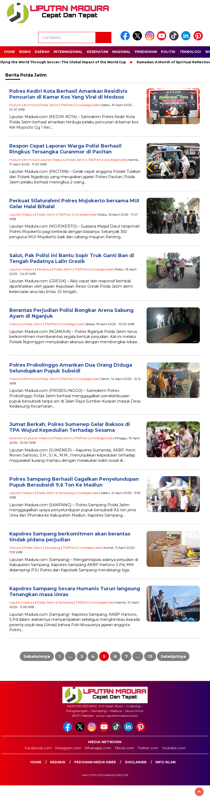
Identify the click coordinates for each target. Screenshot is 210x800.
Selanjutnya (173, 656)
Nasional (121, 52)
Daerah (42, 52)
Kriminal (30, 105)
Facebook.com (38, 748)
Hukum (15, 105)
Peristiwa (44, 269)
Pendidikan (146, 52)
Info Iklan (165, 762)
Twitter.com (148, 748)
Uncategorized (87, 105)
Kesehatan (97, 52)
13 (150, 656)
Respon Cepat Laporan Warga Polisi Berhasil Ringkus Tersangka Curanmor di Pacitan (65, 149)
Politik (168, 52)
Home (9, 52)
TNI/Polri (67, 105)
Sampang (65, 493)
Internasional (68, 52)
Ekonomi (16, 438)
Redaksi (57, 762)
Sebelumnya (36, 656)
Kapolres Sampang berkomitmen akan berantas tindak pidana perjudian (69, 537)
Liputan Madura (51, 160)
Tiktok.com (124, 748)
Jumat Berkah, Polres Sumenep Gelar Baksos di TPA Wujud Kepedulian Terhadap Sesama (69, 427)
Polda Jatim (48, 105)
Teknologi (190, 52)
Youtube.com (173, 748)
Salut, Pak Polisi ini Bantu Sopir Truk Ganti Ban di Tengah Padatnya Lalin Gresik (71, 259)
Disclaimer (136, 762)
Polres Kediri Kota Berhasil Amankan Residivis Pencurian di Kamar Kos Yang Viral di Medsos (68, 94)
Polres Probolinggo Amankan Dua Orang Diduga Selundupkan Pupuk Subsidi (70, 368)
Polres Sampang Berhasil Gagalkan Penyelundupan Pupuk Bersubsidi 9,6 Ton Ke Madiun (74, 482)
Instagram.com (68, 748)
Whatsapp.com (97, 748)
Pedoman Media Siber (95, 762)
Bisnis (25, 52)
